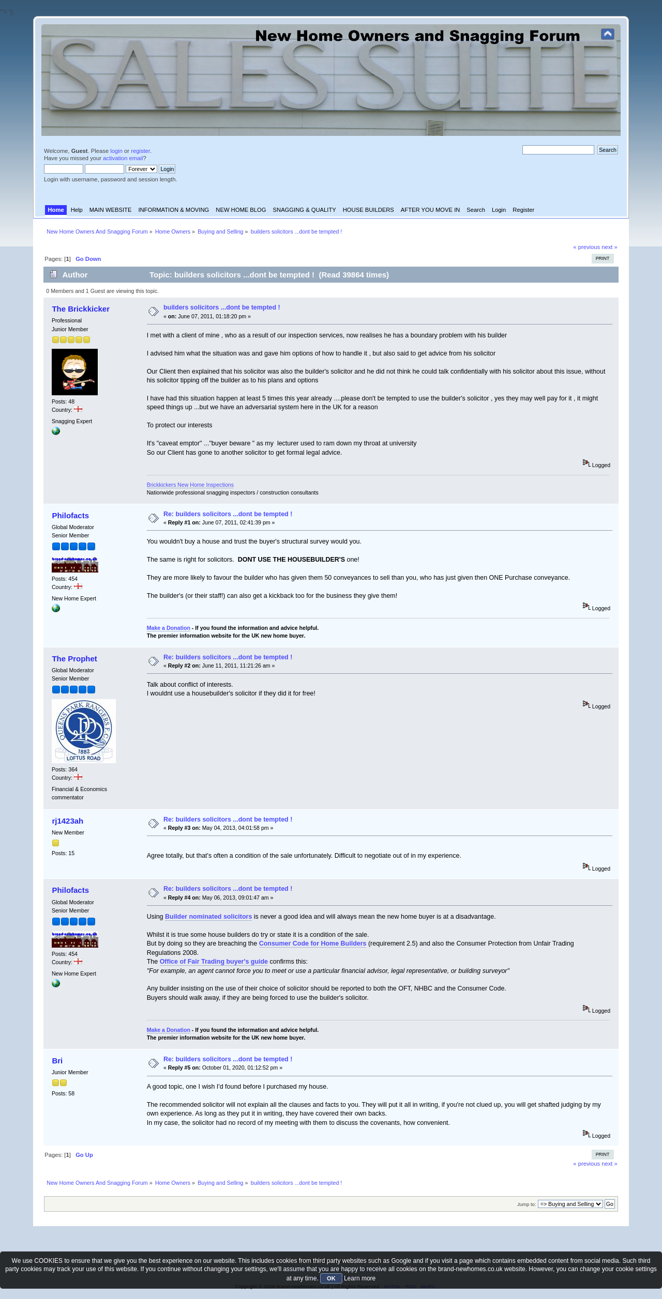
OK (331, 1278)
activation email (123, 158)
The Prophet (74, 658)
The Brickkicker (81, 308)
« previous (586, 247)
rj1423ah (67, 820)
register (140, 151)
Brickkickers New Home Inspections (190, 485)
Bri (57, 1060)
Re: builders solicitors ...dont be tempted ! (227, 514)
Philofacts (70, 515)
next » (609, 247)
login (116, 151)
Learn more (359, 1278)
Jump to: (526, 1204)
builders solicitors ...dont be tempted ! (221, 307)
